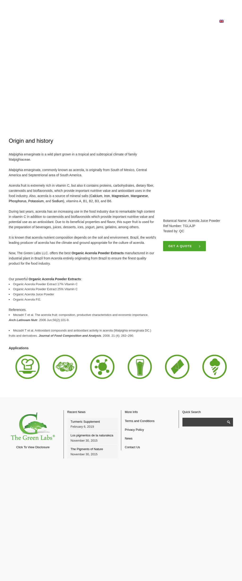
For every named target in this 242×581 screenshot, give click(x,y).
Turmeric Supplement (85, 421)
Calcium (96, 196)
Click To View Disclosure (33, 447)
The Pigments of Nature (87, 449)
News (129, 438)
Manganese (139, 196)
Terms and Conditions (140, 421)
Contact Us (132, 447)
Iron (107, 196)
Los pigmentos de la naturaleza (92, 435)
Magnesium (120, 196)
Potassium (36, 201)
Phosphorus (17, 201)
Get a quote (184, 246)
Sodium (57, 201)
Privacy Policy (134, 429)
